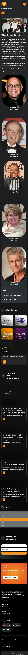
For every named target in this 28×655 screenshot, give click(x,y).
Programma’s (5, 602)
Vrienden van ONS (6, 613)
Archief (4, 611)
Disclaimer (4, 643)
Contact (4, 616)
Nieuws (4, 606)
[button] (24, 4)
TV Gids (4, 609)
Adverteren (4, 639)
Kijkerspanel (16, 643)
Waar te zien (5, 604)
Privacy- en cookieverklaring (15, 639)
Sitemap (23, 643)
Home (2, 8)
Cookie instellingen (6, 646)
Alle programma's (6, 15)
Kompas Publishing (19, 654)
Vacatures (10, 643)
